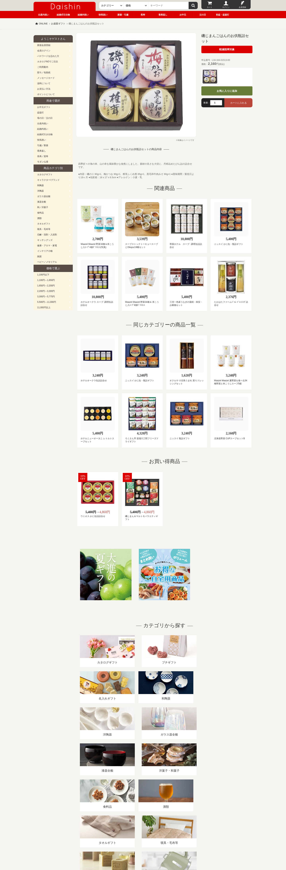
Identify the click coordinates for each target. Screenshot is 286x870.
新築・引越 (122, 14)
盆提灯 (40, 112)
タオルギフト (43, 223)
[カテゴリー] (111, 5)
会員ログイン (43, 50)
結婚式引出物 (63, 14)
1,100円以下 (43, 274)
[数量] (216, 102)
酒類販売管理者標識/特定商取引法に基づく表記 (98, 828)
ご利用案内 (42, 67)
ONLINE (43, 23)
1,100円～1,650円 (46, 280)
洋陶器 (40, 191)
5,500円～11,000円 (46, 302)
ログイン (226, 7)
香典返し (163, 14)
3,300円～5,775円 (46, 296)
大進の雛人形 (143, 852)
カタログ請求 (166, 828)
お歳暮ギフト (58, 23)
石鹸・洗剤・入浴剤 (47, 234)
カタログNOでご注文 (47, 61)
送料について (43, 83)
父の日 (202, 14)
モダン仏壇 (42, 161)
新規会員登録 (43, 45)
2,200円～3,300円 (46, 291)
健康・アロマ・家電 (47, 245)
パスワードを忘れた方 (48, 56)
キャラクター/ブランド (48, 180)
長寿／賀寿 (42, 156)
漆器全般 (41, 202)
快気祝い (103, 14)
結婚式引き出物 (45, 134)
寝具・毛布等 (43, 229)
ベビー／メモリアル (47, 262)
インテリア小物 (45, 251)
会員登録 (242, 7)
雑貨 (39, 256)
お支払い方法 (43, 89)
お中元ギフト (43, 107)
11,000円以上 (44, 307)
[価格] (136, 5)
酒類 (39, 218)
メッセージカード (46, 78)
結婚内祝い (83, 14)
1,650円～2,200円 (46, 285)
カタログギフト (45, 174)
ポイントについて (46, 94)
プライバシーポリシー (141, 828)
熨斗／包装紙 (43, 72)
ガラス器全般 (43, 196)
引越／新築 (42, 145)
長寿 (143, 14)
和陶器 (40, 185)
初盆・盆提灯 (222, 14)
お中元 (182, 14)
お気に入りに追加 (227, 90)
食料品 (40, 212)
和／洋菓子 (42, 207)
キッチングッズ (45, 240)
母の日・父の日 (45, 118)
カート (209, 7)
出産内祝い (43, 14)
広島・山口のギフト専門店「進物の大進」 (143, 847)
